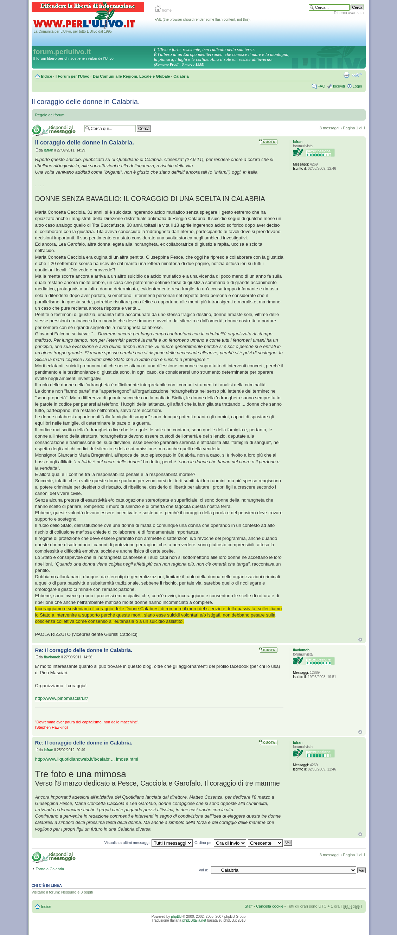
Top (360, 639)
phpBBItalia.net (194, 920)
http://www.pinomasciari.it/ (61, 698)
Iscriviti (339, 86)
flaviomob (52, 657)
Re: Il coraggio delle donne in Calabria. (84, 650)
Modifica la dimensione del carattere (357, 75)
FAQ (321, 86)
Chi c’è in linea (47, 885)
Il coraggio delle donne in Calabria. (86, 101)
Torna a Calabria (50, 869)
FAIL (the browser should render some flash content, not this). (203, 19)
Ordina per (220, 842)
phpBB (176, 916)
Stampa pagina (346, 75)
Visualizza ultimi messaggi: (148, 842)
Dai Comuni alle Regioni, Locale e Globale (131, 76)
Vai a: (203, 870)
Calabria (180, 76)
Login (357, 86)
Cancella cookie (269, 906)
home (163, 10)
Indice (46, 76)
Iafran (48, 150)
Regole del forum (50, 115)
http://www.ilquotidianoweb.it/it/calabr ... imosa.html (86, 759)
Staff (248, 906)
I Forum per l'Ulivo (72, 76)
